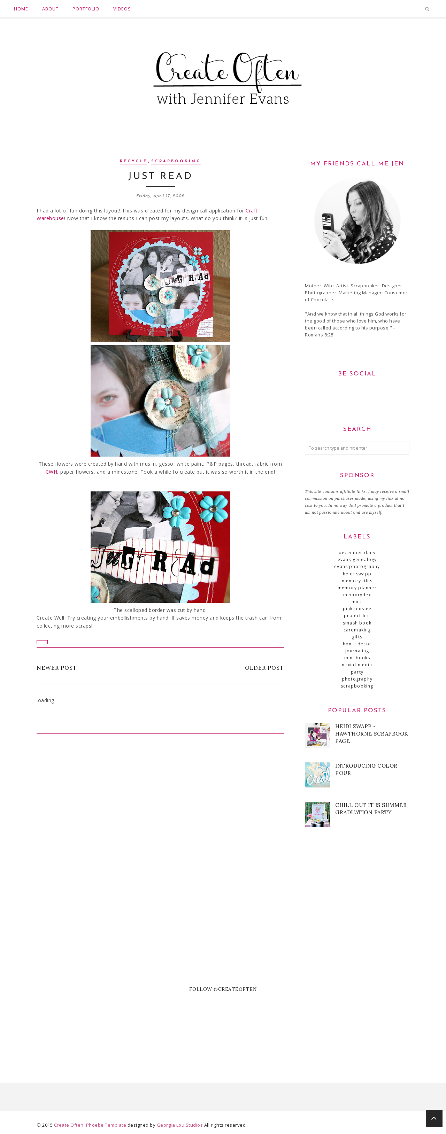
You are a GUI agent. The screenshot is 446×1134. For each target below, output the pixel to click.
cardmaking (357, 630)
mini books (357, 658)
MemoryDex (357, 595)
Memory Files (357, 581)
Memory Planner (357, 588)
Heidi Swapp (357, 574)
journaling (357, 651)
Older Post (264, 667)
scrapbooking (176, 161)
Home (21, 9)
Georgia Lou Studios (180, 1125)
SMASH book (357, 623)
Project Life (357, 616)
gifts (357, 637)
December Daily (357, 553)
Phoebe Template (106, 1125)
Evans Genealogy (357, 559)
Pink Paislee (357, 609)
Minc (357, 602)
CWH (51, 471)
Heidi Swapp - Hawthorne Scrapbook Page (371, 733)
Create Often (69, 1125)
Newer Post (57, 667)
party (357, 672)
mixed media (357, 665)
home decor (357, 644)
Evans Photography (357, 566)
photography (357, 679)
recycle (133, 161)
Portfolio (85, 9)
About (50, 9)
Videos (122, 9)
